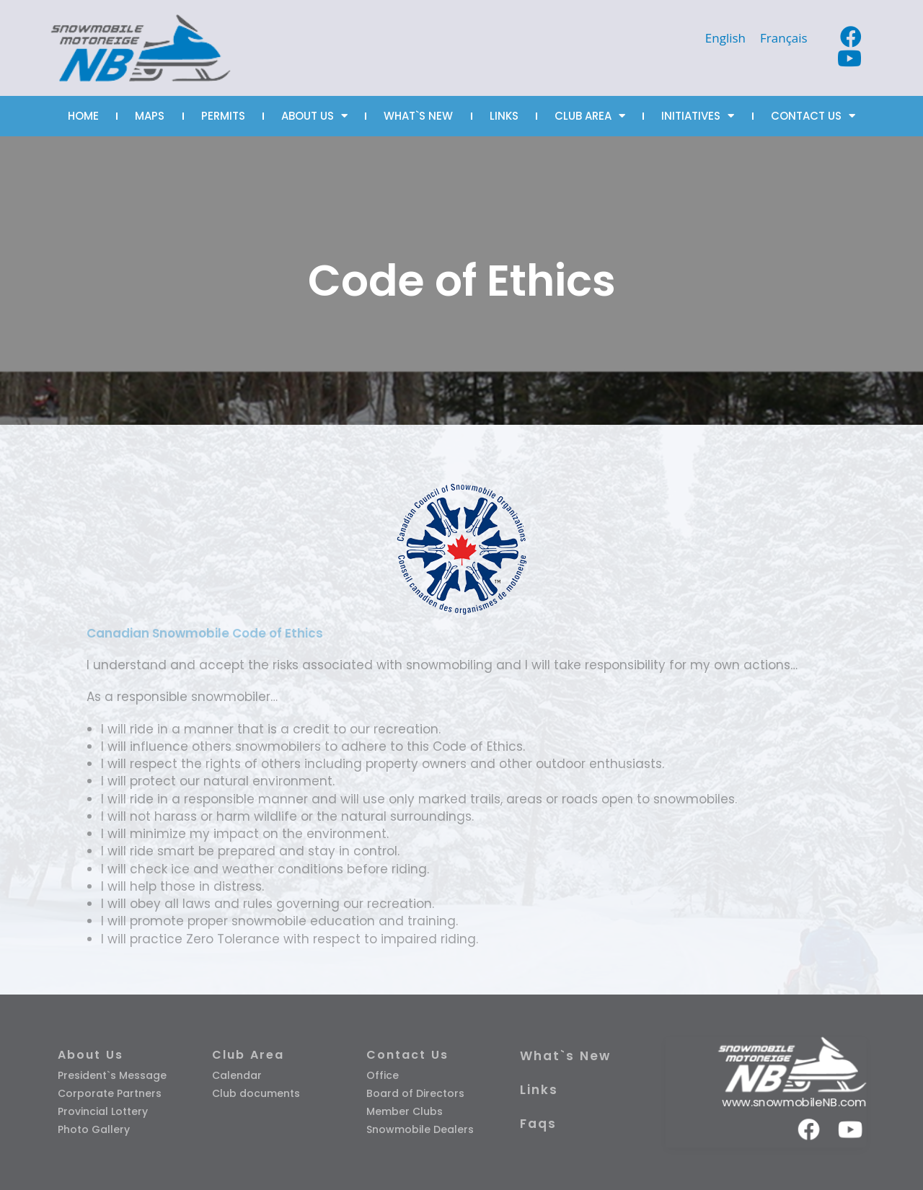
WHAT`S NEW (418, 115)
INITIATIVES (697, 115)
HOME (83, 115)
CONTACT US (813, 115)
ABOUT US (314, 115)
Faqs (538, 1123)
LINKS (504, 115)
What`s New (565, 1056)
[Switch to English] (725, 37)
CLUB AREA (590, 115)
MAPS (149, 115)
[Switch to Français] (784, 37)
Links (539, 1089)
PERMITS (223, 115)
